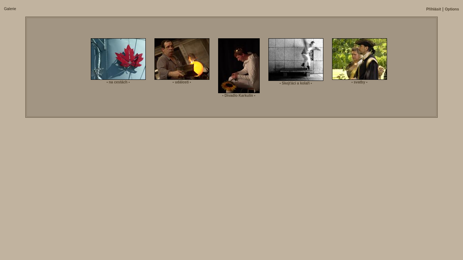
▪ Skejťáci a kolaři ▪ (296, 83)
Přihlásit (433, 9)
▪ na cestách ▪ (117, 82)
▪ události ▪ (182, 82)
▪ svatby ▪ (359, 82)
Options (452, 9)
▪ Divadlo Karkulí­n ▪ (238, 96)
